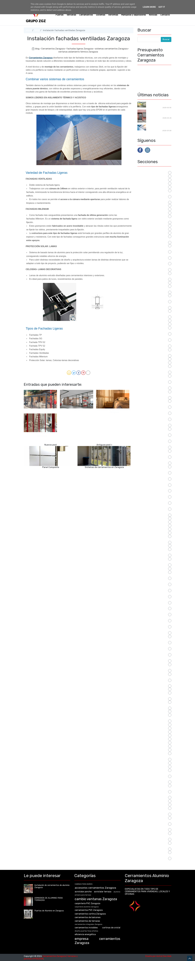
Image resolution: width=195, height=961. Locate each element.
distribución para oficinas (150, 375)
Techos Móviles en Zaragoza (156, 127)
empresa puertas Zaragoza (150, 400)
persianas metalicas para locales (153, 600)
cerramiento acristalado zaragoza (154, 239)
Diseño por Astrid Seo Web (158, 956)
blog (37, 30)
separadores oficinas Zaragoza (152, 753)
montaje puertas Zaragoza (150, 568)
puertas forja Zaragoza (149, 702)
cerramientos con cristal (149, 273)
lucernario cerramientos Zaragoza (154, 512)
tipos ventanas (144, 804)
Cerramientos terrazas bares (151, 349)
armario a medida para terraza (152, 190)
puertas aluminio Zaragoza (150, 664)
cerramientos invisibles (148, 295)
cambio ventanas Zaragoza (151, 229)
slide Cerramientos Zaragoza (151, 785)
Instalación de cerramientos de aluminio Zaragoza (41, 410)
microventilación (145, 558)
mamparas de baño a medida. (152, 525)
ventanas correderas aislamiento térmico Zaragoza (153, 828)
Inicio (28, 30)
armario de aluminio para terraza (153, 199)
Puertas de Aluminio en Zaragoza (154, 696)
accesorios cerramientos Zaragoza (95, 887)
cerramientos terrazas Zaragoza (153, 353)
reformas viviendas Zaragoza (152, 731)
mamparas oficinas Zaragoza (151, 532)
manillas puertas (145, 545)
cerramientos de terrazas (150, 286)
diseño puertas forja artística (152, 366)
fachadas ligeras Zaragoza (80, 48)
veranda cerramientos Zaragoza (153, 855)
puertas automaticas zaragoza (152, 674)
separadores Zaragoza (148, 749)
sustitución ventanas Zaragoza (153, 789)
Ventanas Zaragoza (147, 852)
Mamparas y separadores (133, 15)
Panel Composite (50, 467)
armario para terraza (147, 205)
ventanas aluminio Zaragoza (151, 817)
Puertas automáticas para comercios (42, 434)
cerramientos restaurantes (150, 327)
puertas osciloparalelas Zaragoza (153, 705)
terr (139, 800)
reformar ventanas (146, 724)
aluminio (141, 183)
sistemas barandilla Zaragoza (152, 770)
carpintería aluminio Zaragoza (152, 232)
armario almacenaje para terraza (153, 194)
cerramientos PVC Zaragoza (151, 324)
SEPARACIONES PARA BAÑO (151, 742)
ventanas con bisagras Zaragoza (153, 821)
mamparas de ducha (147, 529)
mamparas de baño (146, 521)
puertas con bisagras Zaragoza (152, 683)
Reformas (113, 15)
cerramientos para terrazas (151, 310)
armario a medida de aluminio (152, 186)
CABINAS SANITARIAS (148, 216)
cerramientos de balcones (150, 282)
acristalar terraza (146, 179)
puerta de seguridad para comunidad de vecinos (150, 641)
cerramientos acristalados (150, 245)
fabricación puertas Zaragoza (152, 428)
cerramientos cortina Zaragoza (152, 276)
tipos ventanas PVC (147, 808)
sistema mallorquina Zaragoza (152, 762)
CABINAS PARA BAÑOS (148, 212)
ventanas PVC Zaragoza (149, 842)
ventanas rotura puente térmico (153, 846)
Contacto (165, 15)
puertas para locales (147, 714)
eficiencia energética (147, 391)
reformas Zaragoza (147, 735)
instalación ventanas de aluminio (154, 482)
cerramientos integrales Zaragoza (154, 289)
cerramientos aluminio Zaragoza (153, 255)
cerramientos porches (148, 320)
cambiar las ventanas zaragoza (153, 219)
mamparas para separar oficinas (153, 539)
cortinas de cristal (146, 362)
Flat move (78, 409)
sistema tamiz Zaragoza (149, 766)
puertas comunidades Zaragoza (153, 677)
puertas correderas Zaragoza (151, 692)
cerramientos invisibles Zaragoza (153, 305)
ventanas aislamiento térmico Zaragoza (78, 51)
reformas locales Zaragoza (150, 728)
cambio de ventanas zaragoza (152, 225)
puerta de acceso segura (149, 636)
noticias (141, 572)
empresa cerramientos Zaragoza (153, 395)
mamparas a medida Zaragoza (152, 518)
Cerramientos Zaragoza (53, 48)
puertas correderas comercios (152, 689)
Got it (161, 7)
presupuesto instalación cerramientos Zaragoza (149, 619)
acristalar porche (145, 176)
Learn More (149, 7)
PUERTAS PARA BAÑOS (148, 711)
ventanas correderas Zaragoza (152, 833)
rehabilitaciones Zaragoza (150, 738)
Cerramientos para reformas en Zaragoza (158, 104)
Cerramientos (86, 15)
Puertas (59, 15)
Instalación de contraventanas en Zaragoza (114, 410)
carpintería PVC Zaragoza (150, 236)
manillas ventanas (146, 549)
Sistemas (100, 15)
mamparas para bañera (148, 536)
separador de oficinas (148, 746)
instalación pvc (145, 466)
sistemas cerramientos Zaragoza (111, 48)
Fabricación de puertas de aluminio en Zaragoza (158, 113)
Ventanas (71, 15)
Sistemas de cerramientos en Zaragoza (104, 467)
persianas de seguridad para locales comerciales (151, 588)
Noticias (153, 15)
